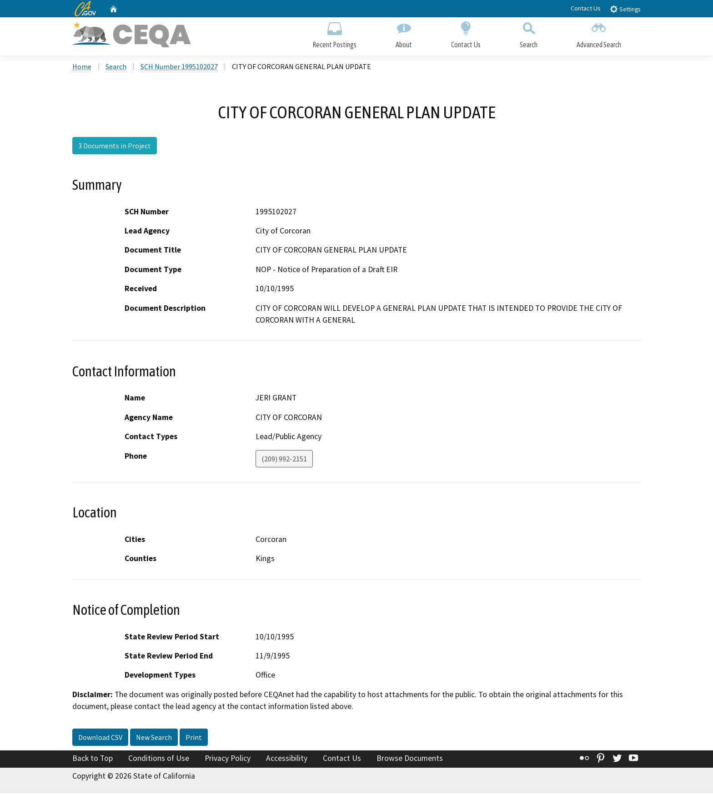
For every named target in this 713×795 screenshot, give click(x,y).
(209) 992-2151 (284, 460)
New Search (154, 739)
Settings (625, 9)
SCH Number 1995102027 (179, 68)
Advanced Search (598, 35)
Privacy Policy (228, 760)
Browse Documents (410, 760)
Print (194, 739)
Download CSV (100, 739)
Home (81, 68)
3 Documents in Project (114, 147)
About (403, 35)
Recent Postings (334, 35)
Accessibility (286, 760)
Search (528, 35)
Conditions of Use (158, 760)
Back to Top (92, 760)
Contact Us (586, 8)
